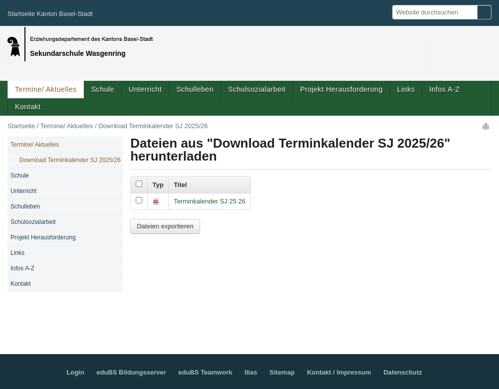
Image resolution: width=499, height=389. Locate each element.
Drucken (487, 126)
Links (406, 89)
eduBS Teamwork (205, 372)
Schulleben (195, 89)
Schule (102, 89)
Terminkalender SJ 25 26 (210, 201)
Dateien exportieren (165, 226)
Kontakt (27, 107)
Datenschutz (402, 372)
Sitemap (282, 372)
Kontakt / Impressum (339, 372)
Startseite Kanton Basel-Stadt (50, 13)
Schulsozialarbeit (256, 89)
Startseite (21, 126)
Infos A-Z (444, 89)
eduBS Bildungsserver (131, 372)
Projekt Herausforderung (341, 89)
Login (75, 372)
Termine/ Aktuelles (46, 89)
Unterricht (145, 89)
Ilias (251, 372)
